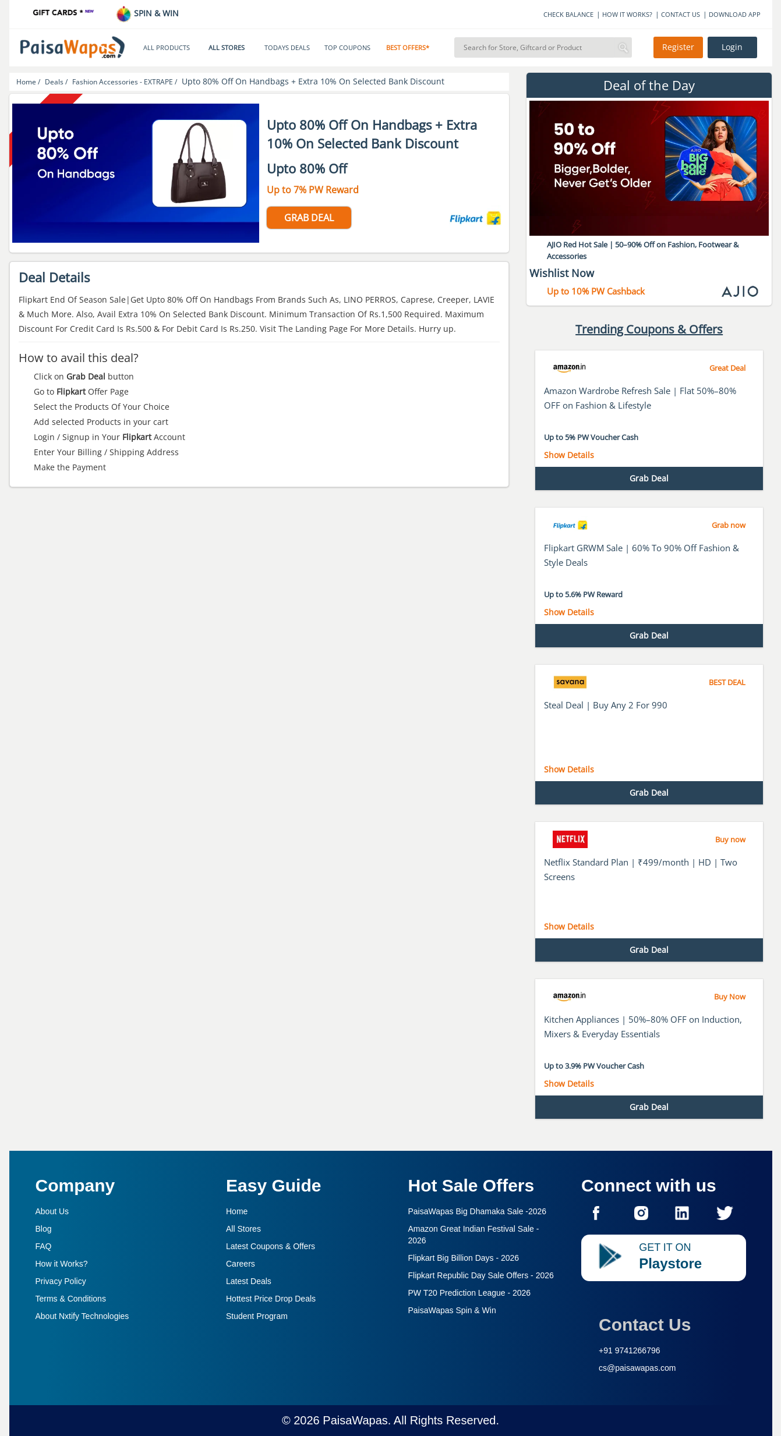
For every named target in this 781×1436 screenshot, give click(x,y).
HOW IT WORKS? (627, 14)
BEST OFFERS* (407, 48)
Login (732, 47)
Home (237, 1211)
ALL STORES (226, 48)
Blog (44, 1228)
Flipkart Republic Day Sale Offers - (481, 1275)
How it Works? (62, 1263)
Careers (240, 1263)
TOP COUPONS (347, 48)
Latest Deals (248, 1281)
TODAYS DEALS (287, 48)
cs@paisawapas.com (637, 1368)
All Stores (243, 1228)
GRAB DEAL (309, 217)
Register (678, 47)
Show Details (569, 454)
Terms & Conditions (71, 1298)
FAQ (44, 1246)
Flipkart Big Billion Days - (464, 1258)
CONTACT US (680, 14)
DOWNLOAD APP (735, 14)
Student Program (257, 1316)
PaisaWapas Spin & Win (452, 1310)
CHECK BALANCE (568, 14)
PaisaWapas (355, 1420)
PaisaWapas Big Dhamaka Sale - (477, 1211)
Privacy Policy (61, 1281)
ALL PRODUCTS (166, 48)
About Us (52, 1211)
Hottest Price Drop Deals (271, 1298)
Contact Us (645, 1324)
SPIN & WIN (147, 13)
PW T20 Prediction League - (469, 1292)
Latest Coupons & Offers (270, 1246)
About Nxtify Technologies (82, 1316)
